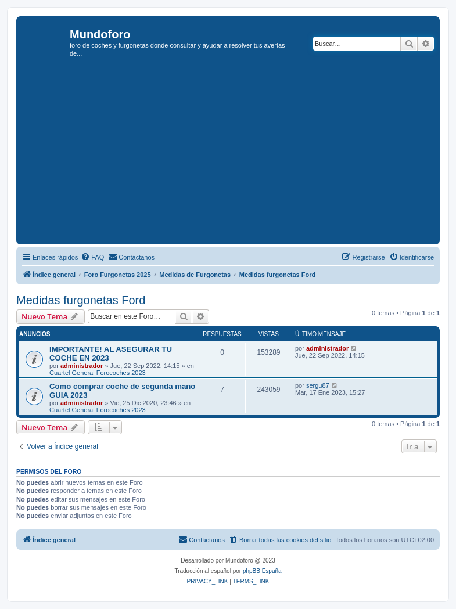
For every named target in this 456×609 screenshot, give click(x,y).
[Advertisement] (237, 154)
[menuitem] (92, 257)
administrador (81, 365)
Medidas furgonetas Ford (80, 300)
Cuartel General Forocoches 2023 (97, 372)
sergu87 (317, 385)
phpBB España (262, 571)
